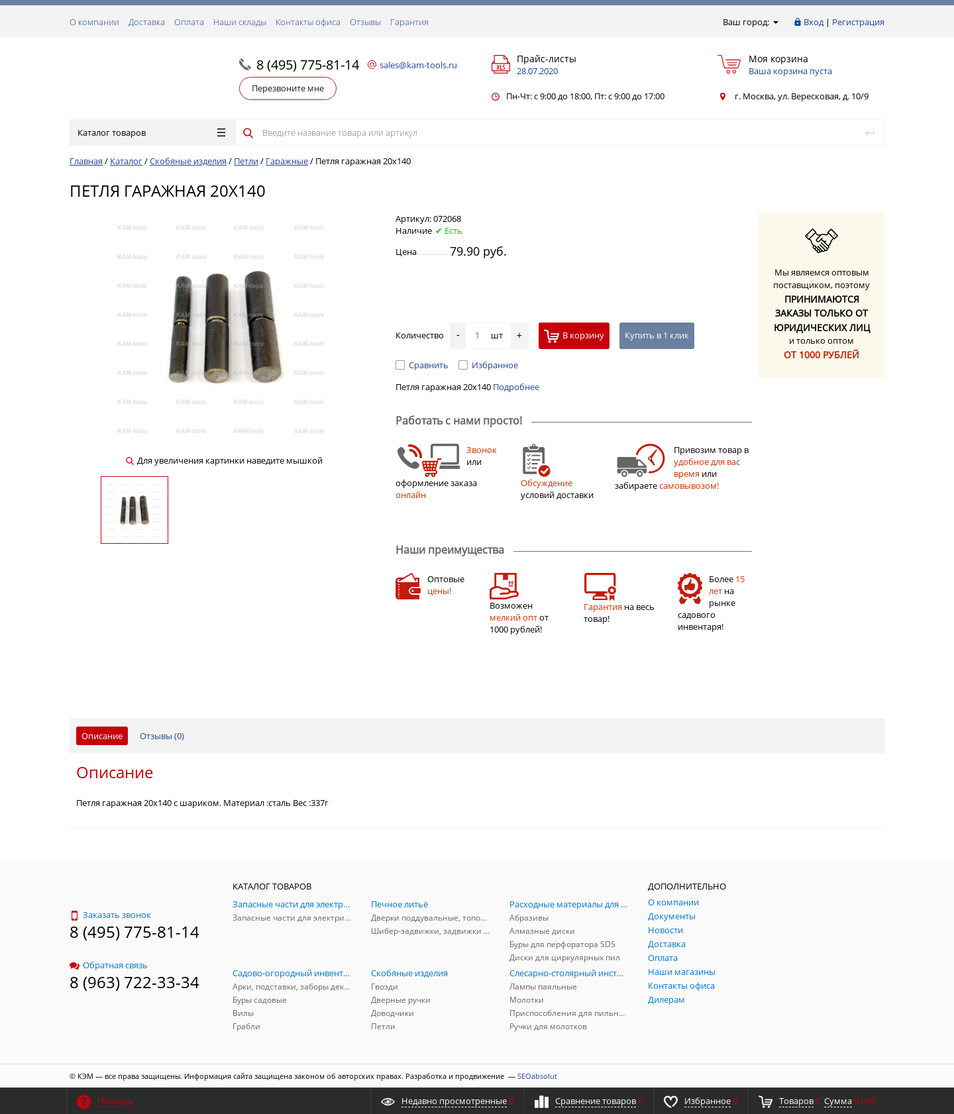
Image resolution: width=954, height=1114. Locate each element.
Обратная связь (109, 965)
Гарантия (409, 22)
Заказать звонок (110, 915)
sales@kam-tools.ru (418, 65)
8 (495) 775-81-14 (307, 65)
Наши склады (239, 22)
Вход (813, 22)
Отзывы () (162, 736)
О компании (94, 22)
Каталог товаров (151, 132)
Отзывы (365, 22)
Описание (102, 736)
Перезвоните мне (288, 88)
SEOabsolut (537, 1076)
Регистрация (858, 22)
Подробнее (516, 387)
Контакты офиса (308, 22)
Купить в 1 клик (657, 335)
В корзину (574, 336)
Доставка (147, 22)
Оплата (189, 22)
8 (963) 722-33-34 (134, 982)
